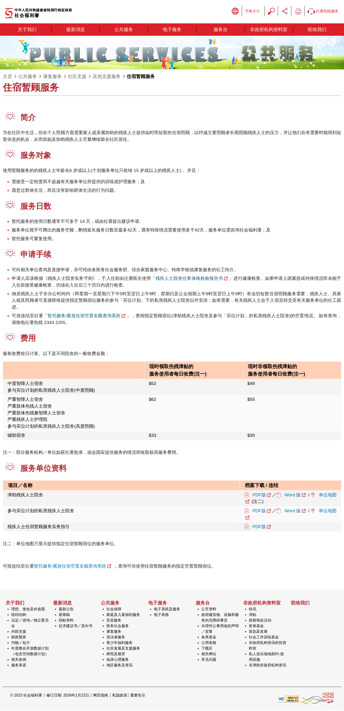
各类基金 (208, 638)
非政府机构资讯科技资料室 (267, 646)
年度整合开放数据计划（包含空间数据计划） (30, 651)
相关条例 (18, 660)
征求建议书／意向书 (75, 626)
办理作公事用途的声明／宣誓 (220, 629)
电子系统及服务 (167, 609)
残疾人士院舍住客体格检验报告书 (189, 278)
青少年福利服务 (119, 643)
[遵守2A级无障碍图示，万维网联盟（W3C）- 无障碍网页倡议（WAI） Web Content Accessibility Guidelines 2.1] (288, 699)
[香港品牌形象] (317, 699)
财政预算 (18, 638)
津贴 (252, 615)
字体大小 (252, 11)
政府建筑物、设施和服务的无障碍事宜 (220, 618)
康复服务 (52, 76)
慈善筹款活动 (260, 621)
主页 (7, 76)
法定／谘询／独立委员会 (30, 623)
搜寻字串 (271, 11)
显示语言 (235, 11)
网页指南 (100, 696)
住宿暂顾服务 (141, 76)
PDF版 (259, 495)
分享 (284, 11)
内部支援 (18, 632)
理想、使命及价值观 (28, 609)
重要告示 (137, 696)
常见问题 (208, 660)
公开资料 (208, 609)
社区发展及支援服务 (123, 649)
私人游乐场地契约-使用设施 (266, 657)
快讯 (252, 609)
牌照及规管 (115, 654)
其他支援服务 (107, 76)
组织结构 (18, 615)
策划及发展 (258, 632)
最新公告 (66, 609)
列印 (298, 11)
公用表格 (208, 643)
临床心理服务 (117, 660)
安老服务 (113, 621)
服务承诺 (18, 666)
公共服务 (27, 76)
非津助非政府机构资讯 (267, 666)
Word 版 (292, 495)
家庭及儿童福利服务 (123, 615)
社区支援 (77, 76)
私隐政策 (119, 696)
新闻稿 (64, 615)
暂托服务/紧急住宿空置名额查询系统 (83, 316)
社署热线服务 (323, 11)
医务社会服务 (117, 626)
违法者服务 (115, 638)
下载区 (207, 649)
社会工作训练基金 (264, 638)
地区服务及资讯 (119, 666)
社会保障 (113, 609)
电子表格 (161, 615)
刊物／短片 (20, 643)
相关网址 (208, 654)
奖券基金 (256, 626)
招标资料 (66, 621)
